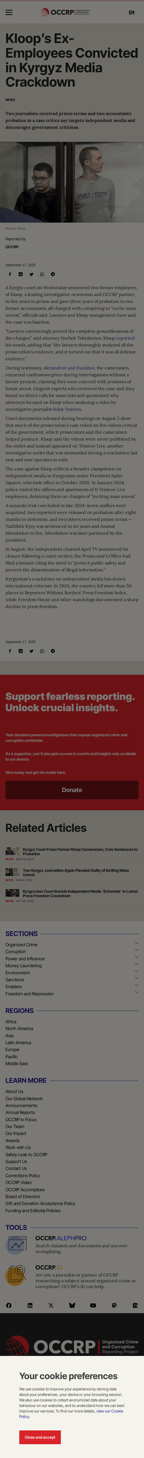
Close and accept (40, 1437)
